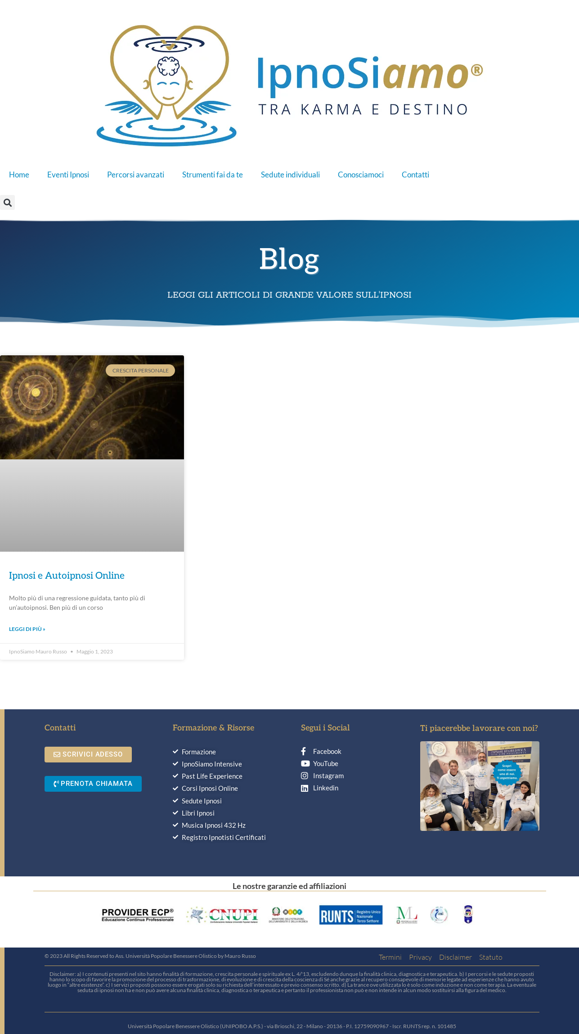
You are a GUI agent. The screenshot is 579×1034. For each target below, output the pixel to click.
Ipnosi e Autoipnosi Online (67, 575)
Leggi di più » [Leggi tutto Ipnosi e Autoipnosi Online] (27, 629)
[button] (7, 202)
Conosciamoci (361, 174)
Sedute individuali (290, 174)
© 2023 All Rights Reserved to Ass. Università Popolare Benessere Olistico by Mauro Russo (150, 955)
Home (19, 174)
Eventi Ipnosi (68, 174)
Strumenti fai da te (212, 174)
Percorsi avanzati (135, 174)
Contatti (415, 174)
